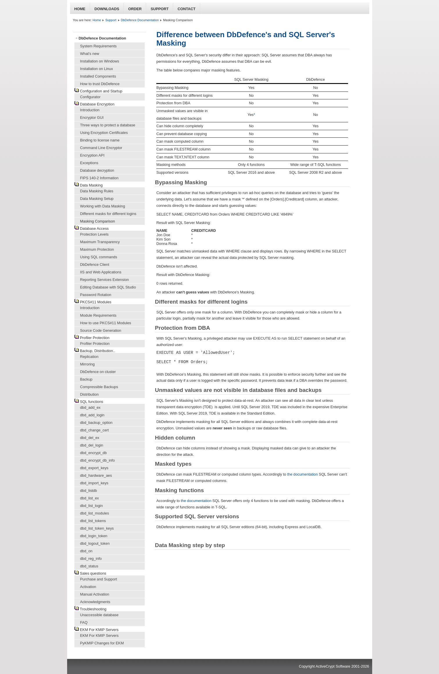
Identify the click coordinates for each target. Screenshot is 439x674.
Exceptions (89, 163)
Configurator (90, 97)
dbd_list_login (91, 505)
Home (79, 9)
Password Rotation (95, 295)
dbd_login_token (93, 536)
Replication (89, 356)
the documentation (302, 474)
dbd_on (86, 551)
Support (159, 9)
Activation (88, 587)
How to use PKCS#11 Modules (105, 323)
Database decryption (97, 170)
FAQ (84, 622)
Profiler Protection (95, 343)
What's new (89, 53)
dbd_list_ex (89, 498)
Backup (86, 379)
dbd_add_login (92, 415)
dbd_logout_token (95, 543)
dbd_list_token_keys (97, 528)
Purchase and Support (98, 579)
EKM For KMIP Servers (99, 635)
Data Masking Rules (97, 191)
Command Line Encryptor (101, 148)
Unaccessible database (99, 615)
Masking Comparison (97, 221)
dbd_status (89, 566)
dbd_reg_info (91, 558)
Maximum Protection (97, 249)
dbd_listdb (88, 490)
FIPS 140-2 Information (99, 178)
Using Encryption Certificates (104, 132)
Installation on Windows (99, 61)
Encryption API (92, 155)
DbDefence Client (94, 264)
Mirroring (87, 364)
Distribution (89, 394)
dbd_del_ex (89, 437)
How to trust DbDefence (100, 84)
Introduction (90, 110)
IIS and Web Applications (100, 272)
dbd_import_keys (94, 483)
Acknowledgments (95, 602)
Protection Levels (94, 234)
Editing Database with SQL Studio (108, 287)
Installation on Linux (96, 69)
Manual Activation (94, 594)
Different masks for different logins (108, 213)
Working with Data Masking (102, 206)
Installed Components (98, 76)
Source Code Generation (100, 330)
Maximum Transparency (100, 242)
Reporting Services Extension (104, 279)
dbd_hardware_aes (96, 475)
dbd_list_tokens (93, 521)
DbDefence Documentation (140, 20)
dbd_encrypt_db (93, 453)
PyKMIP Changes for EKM (102, 643)
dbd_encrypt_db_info (97, 460)
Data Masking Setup (97, 198)
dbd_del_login (91, 445)
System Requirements (98, 46)
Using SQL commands (98, 257)
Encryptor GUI (92, 117)
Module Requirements (98, 315)
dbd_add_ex (90, 407)
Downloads (106, 9)
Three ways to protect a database (107, 125)
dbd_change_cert (94, 430)
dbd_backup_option (96, 422)
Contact (187, 9)
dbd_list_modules (94, 513)
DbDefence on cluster (98, 372)
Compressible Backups (99, 387)
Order (134, 9)
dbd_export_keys (94, 468)
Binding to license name (100, 140)
